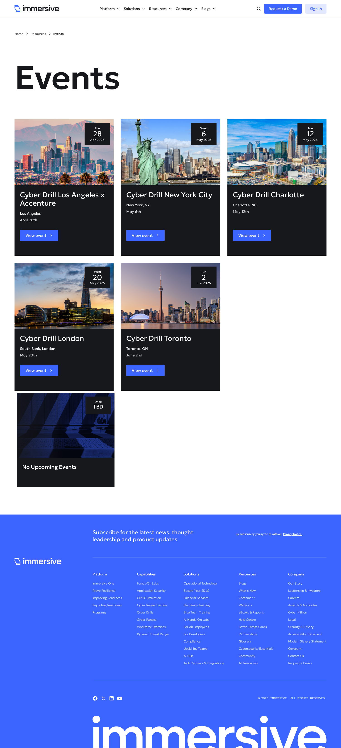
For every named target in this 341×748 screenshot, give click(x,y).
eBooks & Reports (251, 612)
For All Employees (196, 627)
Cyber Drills (145, 612)
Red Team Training (197, 605)
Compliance (192, 641)
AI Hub (188, 656)
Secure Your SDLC (196, 591)
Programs (99, 612)
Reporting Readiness (107, 605)
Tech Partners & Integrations (204, 663)
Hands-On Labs (148, 583)
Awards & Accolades (302, 605)
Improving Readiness (107, 598)
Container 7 (247, 598)
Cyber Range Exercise (152, 605)
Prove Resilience (104, 591)
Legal (292, 620)
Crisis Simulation (149, 598)
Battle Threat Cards (253, 627)
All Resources (248, 663)
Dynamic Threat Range (153, 634)
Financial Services (196, 598)
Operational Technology (200, 583)
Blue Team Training (197, 612)
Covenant (295, 649)
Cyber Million (297, 612)
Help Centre (247, 620)
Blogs (242, 583)
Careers (294, 598)
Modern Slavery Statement (307, 641)
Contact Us (296, 656)
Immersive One (103, 583)
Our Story (295, 583)
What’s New (247, 591)
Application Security (151, 591)
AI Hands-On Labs (196, 620)
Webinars (245, 605)
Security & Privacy (301, 627)
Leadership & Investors (304, 591)
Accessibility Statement (305, 634)
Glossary (245, 641)
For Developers (194, 634)
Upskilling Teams (195, 649)
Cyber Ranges (146, 620)
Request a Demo (283, 8)
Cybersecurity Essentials (256, 649)
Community (247, 656)
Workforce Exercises (151, 627)
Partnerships (248, 634)
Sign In (316, 8)
